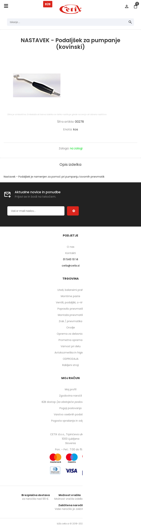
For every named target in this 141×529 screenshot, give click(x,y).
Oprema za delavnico (70, 334)
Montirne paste (70, 296)
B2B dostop (71, 402)
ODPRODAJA (70, 359)
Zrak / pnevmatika (70, 321)
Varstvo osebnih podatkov (70, 414)
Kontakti (70, 253)
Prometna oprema (70, 340)
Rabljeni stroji (70, 365)
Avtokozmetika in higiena (71, 352)
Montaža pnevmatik (70, 315)
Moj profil (70, 389)
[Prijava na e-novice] (73, 211)
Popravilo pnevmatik (70, 309)
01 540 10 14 (70, 259)
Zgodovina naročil (70, 395)
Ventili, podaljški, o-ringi (70, 302)
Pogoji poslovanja (70, 408)
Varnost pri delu (71, 346)
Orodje (70, 327)
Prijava (126, 6)
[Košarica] (135, 6)
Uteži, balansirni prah (70, 290)
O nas (70, 247)
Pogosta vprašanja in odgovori (70, 421)
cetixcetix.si (70, 265)
